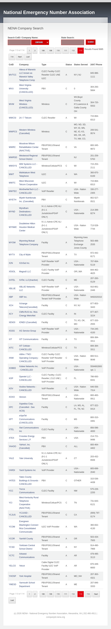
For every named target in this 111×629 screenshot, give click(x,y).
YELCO (12, 566)
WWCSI (12, 118)
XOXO (12, 397)
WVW (11, 104)
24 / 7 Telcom (25, 118)
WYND (12, 211)
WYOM (12, 242)
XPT (11, 419)
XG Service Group (27, 331)
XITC (11, 348)
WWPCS (13, 131)
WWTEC (13, 191)
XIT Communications (28, 339)
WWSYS (13, 166)
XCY (11, 314)
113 (80, 50)
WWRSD (13, 157)
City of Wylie (25, 254)
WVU (11, 88)
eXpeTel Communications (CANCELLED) (27, 419)
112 (73, 50)
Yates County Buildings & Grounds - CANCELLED (29, 480)
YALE (11, 458)
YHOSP (12, 576)
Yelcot (22, 566)
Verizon (22, 397)
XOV (11, 388)
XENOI (12, 322)
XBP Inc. (23, 297)
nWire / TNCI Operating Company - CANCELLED (29, 358)
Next (20, 57)
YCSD (12, 547)
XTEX (11, 438)
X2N (11, 263)
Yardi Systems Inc (27, 470)
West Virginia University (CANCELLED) (26, 88)
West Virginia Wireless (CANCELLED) (26, 104)
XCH (11, 305)
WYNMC (13, 227)
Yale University (26, 458)
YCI (10, 503)
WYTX (12, 254)
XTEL (11, 429)
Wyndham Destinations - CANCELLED (25, 211)
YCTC (12, 555)
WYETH (12, 199)
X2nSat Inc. (24, 263)
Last (28, 57)
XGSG (12, 331)
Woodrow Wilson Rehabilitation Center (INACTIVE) (28, 147)
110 (58, 50)
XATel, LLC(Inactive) (28, 280)
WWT (11, 174)
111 (65, 50)
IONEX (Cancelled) (28, 322)
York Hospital (25, 576)
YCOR (12, 538)
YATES (12, 480)
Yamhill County (26, 538)
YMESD (12, 584)
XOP (11, 378)
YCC (11, 491)
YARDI (12, 470)
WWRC (12, 147)
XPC (11, 407)
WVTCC (12, 75)
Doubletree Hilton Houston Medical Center (27, 227)
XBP (11, 297)
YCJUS (12, 515)
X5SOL (12, 271)
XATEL (12, 280)
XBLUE (12, 288)
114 (12, 57)
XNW (11, 358)
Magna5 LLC (25, 271)
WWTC (12, 183)
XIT (10, 339)
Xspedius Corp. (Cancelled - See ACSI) (27, 407)
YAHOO (12, 446)
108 (43, 50)
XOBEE (12, 368)
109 (50, 50)
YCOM (12, 527)
